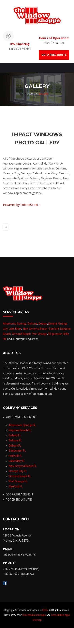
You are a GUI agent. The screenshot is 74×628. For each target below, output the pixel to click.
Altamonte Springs (14, 323)
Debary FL (15, 445)
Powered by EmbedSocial (22, 205)
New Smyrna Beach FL (23, 466)
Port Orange (39, 333)
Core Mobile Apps (60, 615)
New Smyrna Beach (35, 328)
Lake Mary (15, 328)
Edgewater (55, 333)
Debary (42, 323)
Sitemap (37, 620)
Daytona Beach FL (20, 430)
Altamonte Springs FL (22, 425)
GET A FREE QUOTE (54, 54)
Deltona (32, 323)
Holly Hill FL (15, 455)
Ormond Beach (21, 333)
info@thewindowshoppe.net (19, 554)
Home (30, 93)
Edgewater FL (17, 450)
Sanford (54, 328)
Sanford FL (15, 486)
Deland (52, 323)
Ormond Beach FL (20, 476)
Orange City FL (18, 471)
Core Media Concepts (34, 615)
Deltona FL (15, 440)
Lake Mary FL (17, 460)
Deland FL (15, 435)
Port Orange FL (18, 481)
